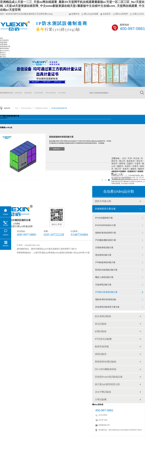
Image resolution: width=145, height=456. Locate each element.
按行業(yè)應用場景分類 (107, 384)
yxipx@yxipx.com (104, 425)
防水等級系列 (4, 40)
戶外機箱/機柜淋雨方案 (105, 240)
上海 (120, 174)
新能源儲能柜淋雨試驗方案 (61, 137)
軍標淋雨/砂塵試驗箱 (105, 361)
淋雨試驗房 (100, 354)
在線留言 (107, 14)
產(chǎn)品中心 (5, 50)
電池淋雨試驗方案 (103, 255)
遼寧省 (122, 164)
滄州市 (114, 164)
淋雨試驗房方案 (5, 46)
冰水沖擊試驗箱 (103, 392)
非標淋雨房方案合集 (41, 108)
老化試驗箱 (100, 324)
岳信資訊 (3, 54)
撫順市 (120, 166)
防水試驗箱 (62, 93)
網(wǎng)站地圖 (91, 14)
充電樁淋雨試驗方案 (104, 247)
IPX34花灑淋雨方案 (104, 218)
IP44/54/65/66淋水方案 (105, 225)
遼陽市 (133, 169)
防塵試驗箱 (18, 93)
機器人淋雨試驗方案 (104, 277)
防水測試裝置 (38, 93)
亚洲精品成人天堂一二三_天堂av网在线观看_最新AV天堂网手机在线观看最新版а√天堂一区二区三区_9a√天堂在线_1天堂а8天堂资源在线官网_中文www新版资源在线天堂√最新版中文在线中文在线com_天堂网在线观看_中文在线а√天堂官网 (72, 5)
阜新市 (126, 169)
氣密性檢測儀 (4, 48)
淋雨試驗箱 (3, 42)
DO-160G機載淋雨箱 (105, 369)
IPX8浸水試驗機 (103, 339)
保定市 (139, 161)
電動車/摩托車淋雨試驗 (105, 299)
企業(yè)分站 (138, 14)
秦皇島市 (131, 161)
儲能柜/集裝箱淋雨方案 (105, 232)
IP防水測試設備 (51, 93)
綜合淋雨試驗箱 (103, 316)
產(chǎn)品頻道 (26, 108)
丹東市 (135, 166)
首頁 (1, 38)
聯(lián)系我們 (121, 14)
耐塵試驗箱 (28, 93)
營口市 (118, 169)
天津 (130, 158)
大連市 (137, 164)
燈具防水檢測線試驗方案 (106, 270)
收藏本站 (75, 14)
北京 (124, 158)
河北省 (136, 158)
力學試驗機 (100, 399)
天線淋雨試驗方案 (103, 284)
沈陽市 (130, 164)
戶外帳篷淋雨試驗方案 (105, 262)
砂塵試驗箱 (3, 44)
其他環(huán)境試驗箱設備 (108, 377)
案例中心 (3, 52)
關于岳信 (3, 56)
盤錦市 (141, 169)
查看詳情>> (57, 149)
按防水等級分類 (103, 201)
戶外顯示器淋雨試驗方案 (59, 108)
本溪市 (128, 166)
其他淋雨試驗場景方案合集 (107, 307)
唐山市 (122, 161)
